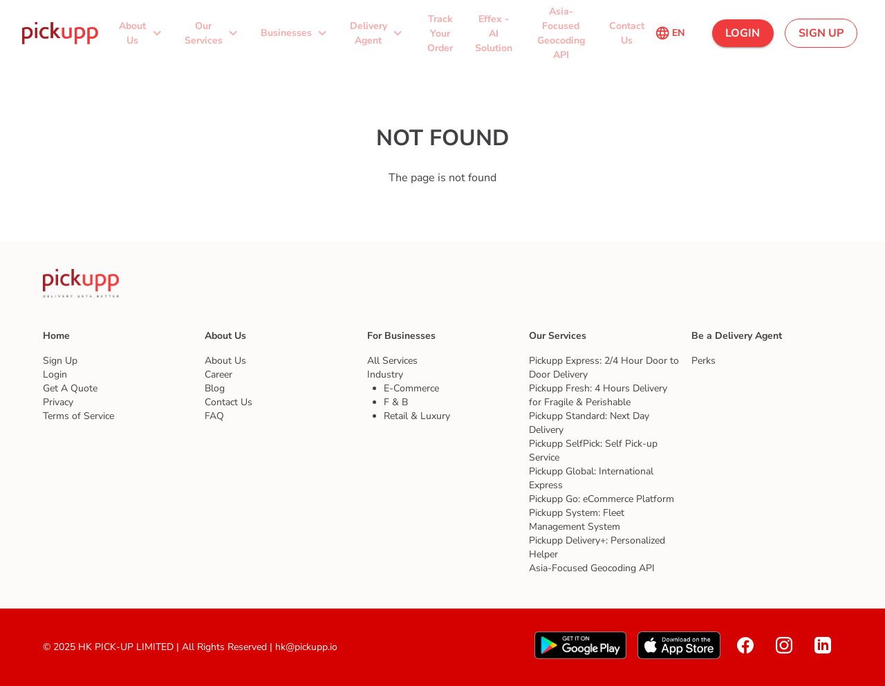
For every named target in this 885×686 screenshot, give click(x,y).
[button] (141, 33)
